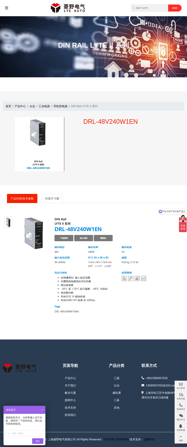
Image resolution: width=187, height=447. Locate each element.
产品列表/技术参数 (22, 198)
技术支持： (136, 439)
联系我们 (70, 414)
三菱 (116, 378)
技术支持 (70, 407)
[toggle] (6, 8)
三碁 (116, 400)
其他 (116, 407)
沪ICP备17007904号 (116, 439)
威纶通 (116, 392)
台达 (116, 385)
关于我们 (70, 385)
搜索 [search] (174, 8)
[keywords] (149, 8)
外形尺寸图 (52, 198)
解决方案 (70, 392)
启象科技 (149, 439)
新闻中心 (70, 400)
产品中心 (70, 378)
